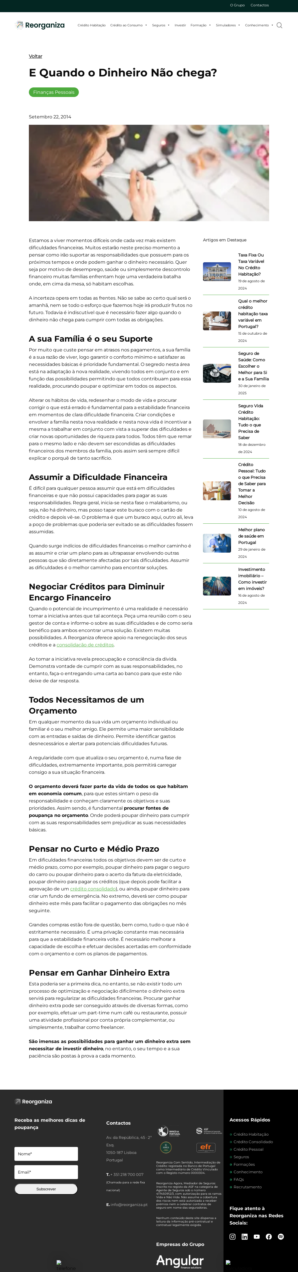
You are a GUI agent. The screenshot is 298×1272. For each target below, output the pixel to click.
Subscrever (46, 1189)
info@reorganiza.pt (129, 1204)
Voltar (35, 56)
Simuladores (228, 25)
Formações (244, 1164)
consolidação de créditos (85, 645)
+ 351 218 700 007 (127, 1174)
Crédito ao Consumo (129, 25)
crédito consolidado (93, 889)
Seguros (161, 25)
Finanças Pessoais (53, 92)
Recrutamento (248, 1187)
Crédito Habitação (92, 25)
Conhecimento (259, 25)
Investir (180, 25)
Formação (201, 25)
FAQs (239, 1179)
